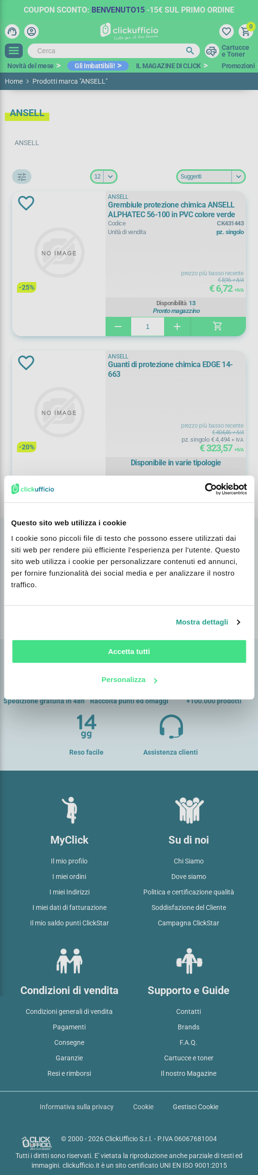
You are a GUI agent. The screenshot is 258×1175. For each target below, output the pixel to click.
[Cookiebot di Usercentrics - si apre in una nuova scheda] (204, 489)
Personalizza (129, 679)
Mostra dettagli (202, 622)
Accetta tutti (129, 651)
